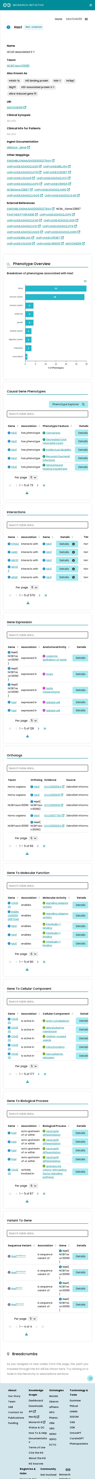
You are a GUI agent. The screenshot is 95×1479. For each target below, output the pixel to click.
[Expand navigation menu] (90, 5)
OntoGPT (75, 1433)
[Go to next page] (37, 485)
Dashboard (36, 1400)
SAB (10, 1407)
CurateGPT (77, 1438)
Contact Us (15, 1412)
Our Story (14, 1396)
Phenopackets (79, 1443)
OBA (52, 1423)
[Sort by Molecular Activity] (68, 897)
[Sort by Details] (72, 536)
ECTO (52, 1444)
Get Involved (48, 1474)
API (32, 1411)
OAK (72, 1422)
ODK (72, 1427)
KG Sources (36, 1463)
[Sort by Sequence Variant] (33, 1245)
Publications (16, 1417)
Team (11, 1401)
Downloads (36, 1406)
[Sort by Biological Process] (68, 1125)
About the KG (37, 1458)
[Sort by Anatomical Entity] (68, 646)
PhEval (74, 1406)
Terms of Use (37, 1447)
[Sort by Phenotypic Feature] (71, 425)
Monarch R (37, 1422)
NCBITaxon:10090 (18, 66)
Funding (13, 1423)
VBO (52, 1428)
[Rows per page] (33, 477)
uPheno (54, 1407)
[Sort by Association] (39, 425)
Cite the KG (36, 1452)
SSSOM (74, 1416)
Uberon (53, 1401)
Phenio (53, 1417)
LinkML (74, 1411)
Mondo (53, 1396)
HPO (52, 1412)
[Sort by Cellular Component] (72, 1013)
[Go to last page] (43, 485)
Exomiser (75, 1400)
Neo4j (34, 1416)
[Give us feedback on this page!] (90, 1378)
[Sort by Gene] (17, 425)
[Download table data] (26, 493)
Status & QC (37, 1427)
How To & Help (38, 1433)
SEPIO (52, 1439)
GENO (52, 1434)
